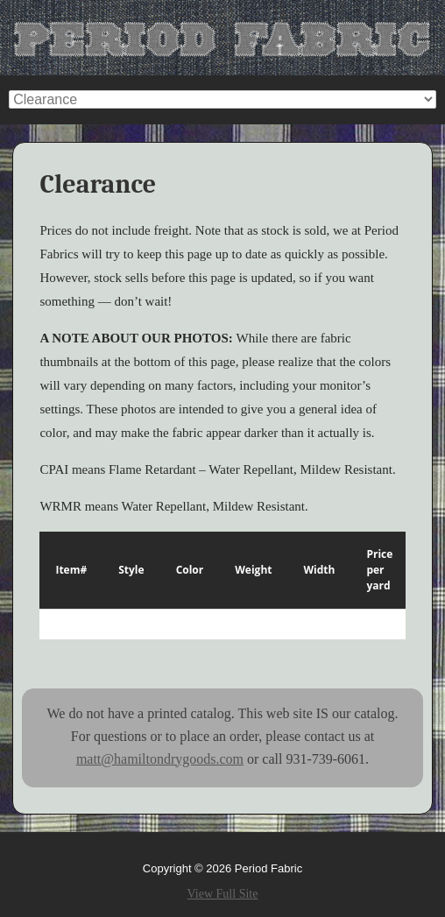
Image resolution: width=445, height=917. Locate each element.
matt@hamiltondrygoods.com (160, 758)
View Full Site (222, 893)
